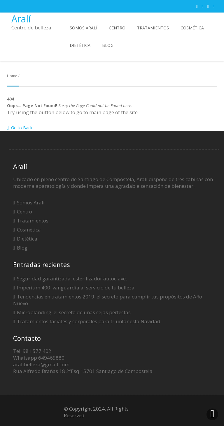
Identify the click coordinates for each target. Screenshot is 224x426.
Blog (107, 45)
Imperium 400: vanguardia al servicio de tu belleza (75, 287)
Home (12, 75)
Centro (117, 28)
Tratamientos (153, 28)
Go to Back (19, 127)
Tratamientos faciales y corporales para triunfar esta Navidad (88, 321)
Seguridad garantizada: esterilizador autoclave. (72, 278)
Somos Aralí (83, 28)
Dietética (80, 45)
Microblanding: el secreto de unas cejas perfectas (74, 312)
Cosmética (192, 28)
